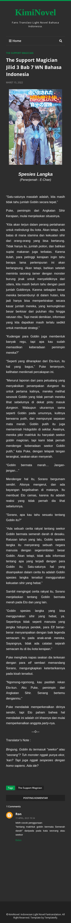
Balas (18, 840)
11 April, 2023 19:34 (25, 818)
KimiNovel (35, 12)
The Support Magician (19, 53)
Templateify (50, 917)
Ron (19, 814)
